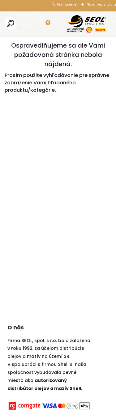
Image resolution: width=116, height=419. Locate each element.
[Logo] (86, 24)
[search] (11, 23)
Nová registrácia (101, 4)
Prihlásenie (66, 4)
